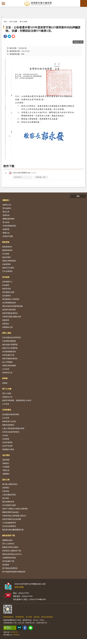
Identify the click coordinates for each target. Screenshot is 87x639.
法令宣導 (5, 418)
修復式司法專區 (8, 268)
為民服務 (5, 277)
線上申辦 (29, 617)
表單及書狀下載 (8, 355)
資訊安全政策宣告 (47, 617)
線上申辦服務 (7, 362)
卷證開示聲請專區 (9, 310)
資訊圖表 (5, 565)
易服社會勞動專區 (9, 261)
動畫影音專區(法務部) (10, 547)
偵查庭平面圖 (8, 236)
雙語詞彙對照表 (8, 502)
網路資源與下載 (8, 535)
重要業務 (5, 242)
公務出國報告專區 (9, 495)
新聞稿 (5, 378)
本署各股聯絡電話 (9, 226)
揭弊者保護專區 (8, 425)
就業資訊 (5, 324)
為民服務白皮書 (8, 292)
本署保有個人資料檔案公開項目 (14, 516)
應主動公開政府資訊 (10, 484)
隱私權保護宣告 (8, 617)
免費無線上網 (7, 327)
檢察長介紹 (7, 205)
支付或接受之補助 (9, 505)
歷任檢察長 (7, 208)
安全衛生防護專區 (9, 526)
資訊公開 (5, 479)
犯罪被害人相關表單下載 (11, 551)
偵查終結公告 (7, 372)
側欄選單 (3, 3)
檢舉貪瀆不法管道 (9, 421)
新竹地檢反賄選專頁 (10, 568)
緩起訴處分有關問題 (10, 344)
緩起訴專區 (6, 257)
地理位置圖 (19, 587)
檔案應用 (5, 320)
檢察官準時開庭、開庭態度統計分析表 (16, 400)
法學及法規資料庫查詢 (10, 432)
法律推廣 (5, 439)
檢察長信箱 (6, 289)
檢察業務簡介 (7, 247)
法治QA (5, 435)
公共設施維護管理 (9, 523)
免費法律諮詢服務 (9, 365)
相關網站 (6, 474)
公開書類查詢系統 (9, 558)
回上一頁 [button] (79, 42)
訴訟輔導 (5, 285)
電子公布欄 (13, 21)
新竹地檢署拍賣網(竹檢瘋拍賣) (13, 572)
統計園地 (6, 455)
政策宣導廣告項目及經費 (11, 519)
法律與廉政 (6, 410)
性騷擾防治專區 (8, 449)
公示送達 (5, 369)
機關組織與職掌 (8, 219)
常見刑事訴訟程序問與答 (11, 337)
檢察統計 (6, 463)
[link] (5, 37)
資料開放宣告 (19, 617)
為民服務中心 (7, 282)
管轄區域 (6, 215)
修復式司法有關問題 (10, 348)
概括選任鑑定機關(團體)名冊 (13, 530)
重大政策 (6, 222)
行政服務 (6, 467)
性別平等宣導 (7, 446)
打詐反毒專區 (7, 271)
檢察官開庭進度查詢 (10, 313)
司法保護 (5, 254)
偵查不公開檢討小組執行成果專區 (15, 509)
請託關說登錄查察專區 (10, 414)
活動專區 (5, 488)
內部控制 (5, 491)
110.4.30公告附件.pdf (24, 172)
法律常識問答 (7, 442)
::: (1, 2)
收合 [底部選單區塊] (78, 196)
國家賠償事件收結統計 (10, 512)
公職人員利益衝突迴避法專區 (13, 428)
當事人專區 (6, 333)
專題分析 (6, 470)
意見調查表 (6, 296)
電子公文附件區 (8, 544)
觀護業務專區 (7, 250)
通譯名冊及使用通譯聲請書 (12, 306)
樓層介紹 (6, 233)
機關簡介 (6, 200)
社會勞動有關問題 (9, 341)
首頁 (5, 21)
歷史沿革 (6, 212)
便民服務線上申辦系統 (10, 299)
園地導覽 (6, 460)
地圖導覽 (6, 229)
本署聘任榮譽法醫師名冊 (11, 317)
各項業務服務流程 (9, 303)
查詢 (83, 3)
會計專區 (5, 498)
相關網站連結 (7, 540)
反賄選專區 (6, 264)
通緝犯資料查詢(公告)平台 (12, 554)
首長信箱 (36, 617)
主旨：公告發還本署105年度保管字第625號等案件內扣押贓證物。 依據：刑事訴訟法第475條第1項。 (43, 29)
